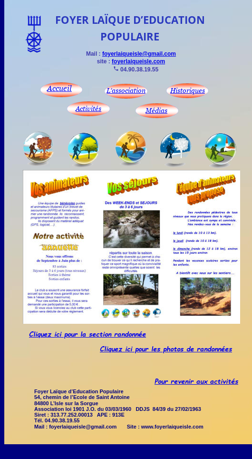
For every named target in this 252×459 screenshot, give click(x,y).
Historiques (187, 90)
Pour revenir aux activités (196, 381)
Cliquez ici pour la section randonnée (87, 334)
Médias (156, 110)
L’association (126, 90)
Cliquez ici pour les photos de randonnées (166, 348)
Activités (88, 108)
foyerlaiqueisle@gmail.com (139, 53)
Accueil (59, 88)
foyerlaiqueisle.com (138, 61)
